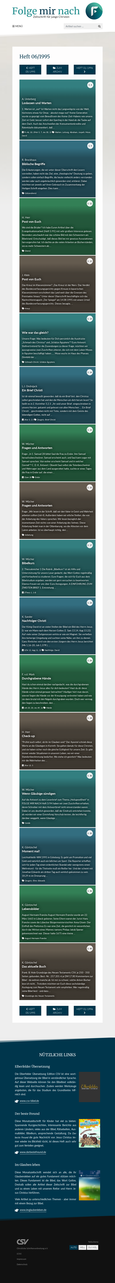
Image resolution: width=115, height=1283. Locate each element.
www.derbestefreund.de (33, 1152)
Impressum (21, 1259)
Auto (74, 1247)
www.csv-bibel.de (29, 1101)
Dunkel (92, 1247)
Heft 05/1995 (30, 69)
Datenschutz (22, 1264)
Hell (82, 1247)
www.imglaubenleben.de (33, 1210)
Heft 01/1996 (84, 69)
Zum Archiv (57, 69)
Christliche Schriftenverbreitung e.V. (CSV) (32, 1248)
